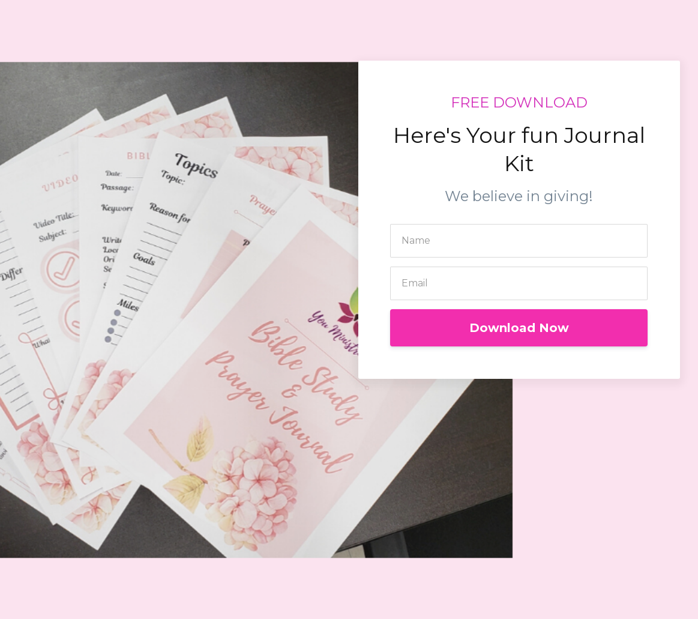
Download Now (519, 328)
